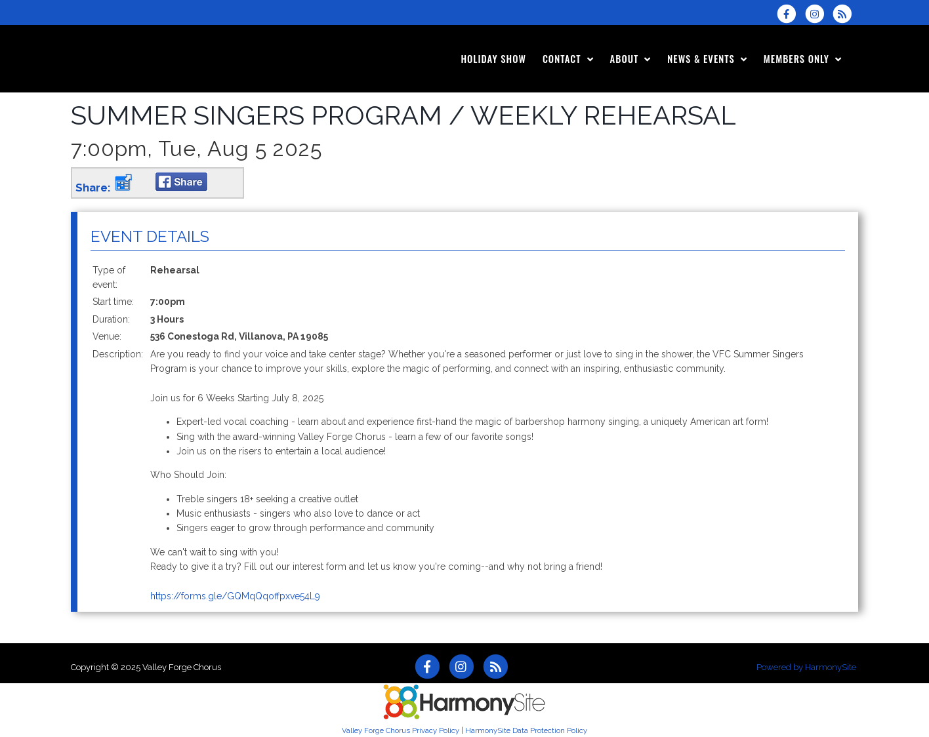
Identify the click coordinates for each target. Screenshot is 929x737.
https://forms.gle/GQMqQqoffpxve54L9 (235, 596)
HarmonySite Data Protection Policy (526, 730)
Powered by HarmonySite (806, 667)
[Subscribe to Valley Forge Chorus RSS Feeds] (845, 13)
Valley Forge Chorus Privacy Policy (400, 730)
